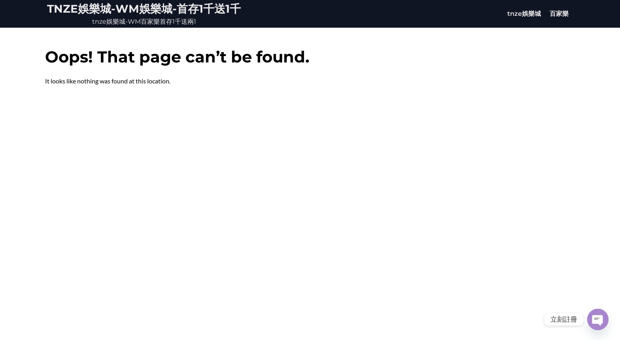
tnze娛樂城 (524, 13)
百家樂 (559, 13)
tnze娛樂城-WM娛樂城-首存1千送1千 (144, 8)
